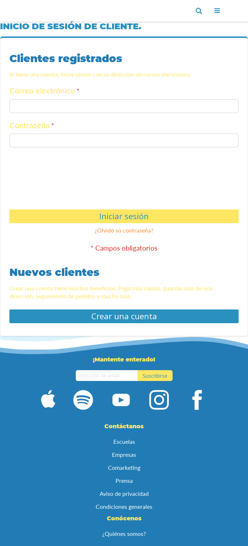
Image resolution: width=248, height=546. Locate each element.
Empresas (124, 454)
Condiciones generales (124, 506)
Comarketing (124, 467)
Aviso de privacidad (124, 493)
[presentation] (39, 180)
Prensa (124, 480)
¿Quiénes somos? (124, 533)
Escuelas (124, 441)
